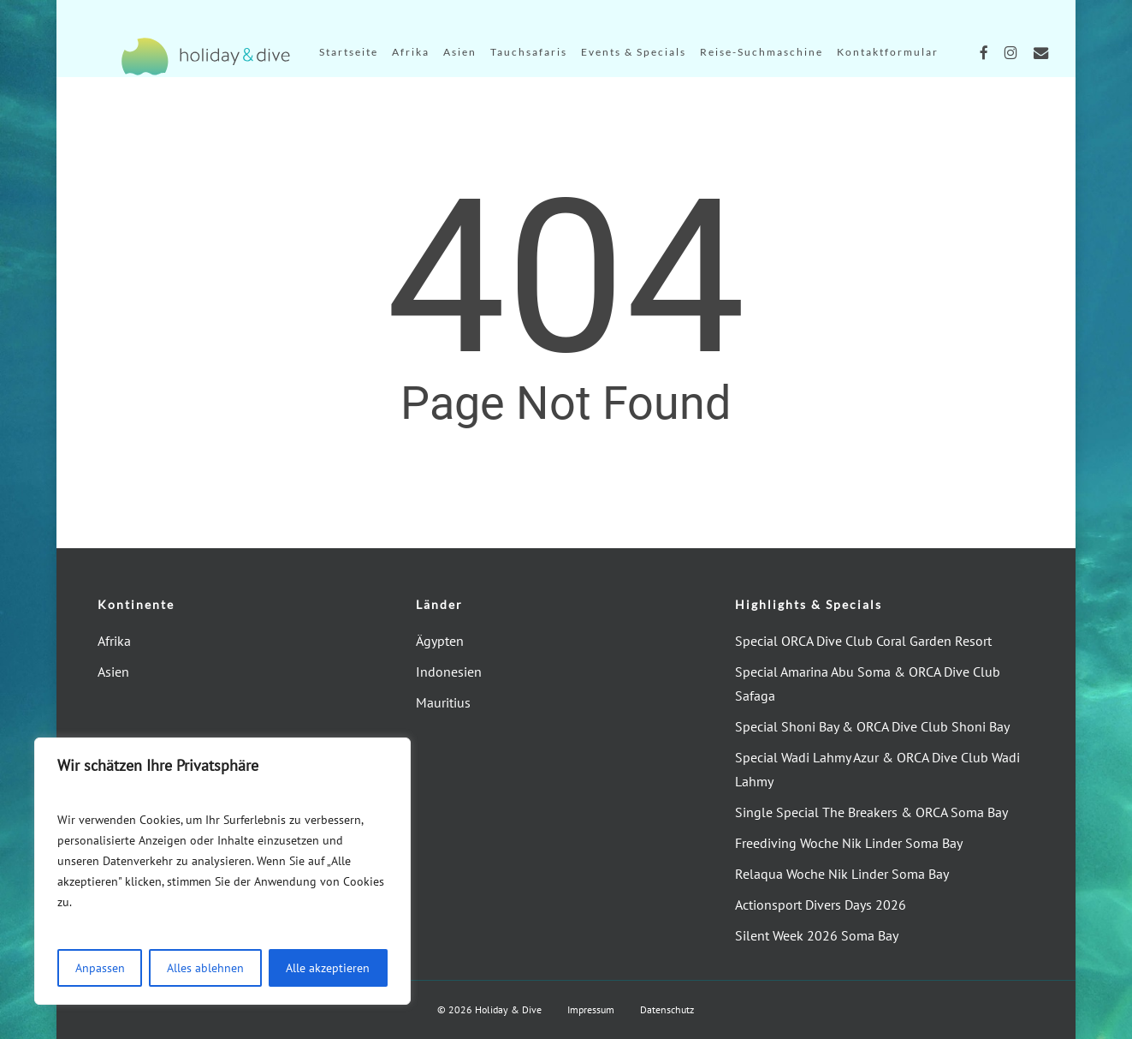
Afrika (114, 640)
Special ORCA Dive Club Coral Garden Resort (863, 640)
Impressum (590, 1009)
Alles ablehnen (205, 968)
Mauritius (443, 702)
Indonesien (449, 671)
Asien (113, 671)
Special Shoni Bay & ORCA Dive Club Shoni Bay (872, 726)
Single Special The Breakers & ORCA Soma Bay (871, 812)
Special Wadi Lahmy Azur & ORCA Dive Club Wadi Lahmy (877, 769)
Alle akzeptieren (328, 968)
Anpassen (100, 968)
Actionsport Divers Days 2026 (820, 904)
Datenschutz (667, 1009)
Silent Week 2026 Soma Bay (816, 935)
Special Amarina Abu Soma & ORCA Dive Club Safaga (867, 683)
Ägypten (440, 640)
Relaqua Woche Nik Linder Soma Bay (842, 873)
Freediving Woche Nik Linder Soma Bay (849, 842)
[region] (222, 871)
